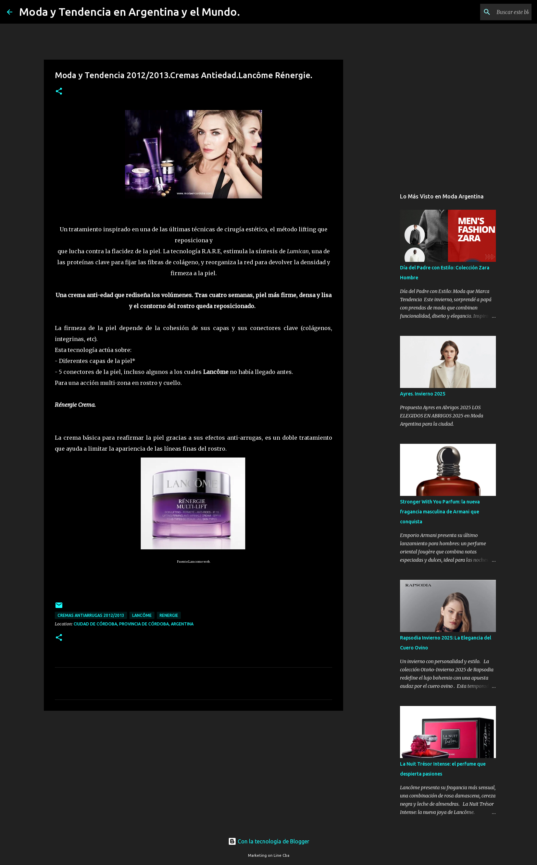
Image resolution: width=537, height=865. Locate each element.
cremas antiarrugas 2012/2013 (91, 615)
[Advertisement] (193, 769)
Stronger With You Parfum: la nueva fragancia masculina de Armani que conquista (440, 511)
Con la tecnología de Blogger (268, 841)
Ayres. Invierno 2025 (422, 394)
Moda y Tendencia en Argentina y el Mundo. (129, 11)
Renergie (169, 615)
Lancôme (142, 615)
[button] (59, 91)
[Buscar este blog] (496, 12)
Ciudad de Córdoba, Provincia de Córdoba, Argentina (133, 624)
